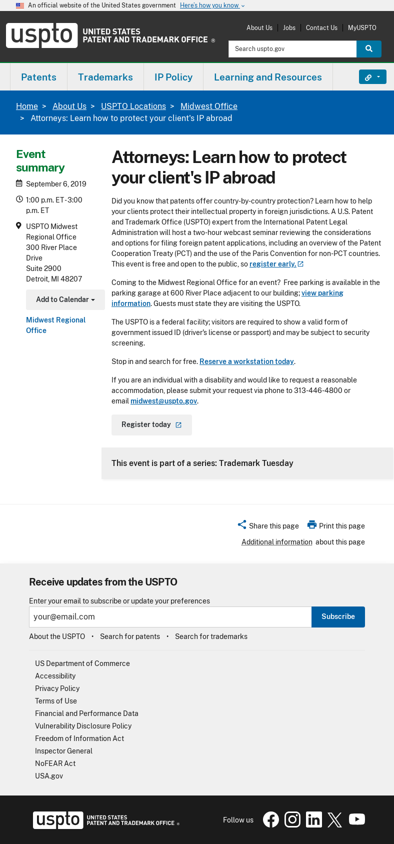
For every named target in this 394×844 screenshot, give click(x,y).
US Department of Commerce (82, 664)
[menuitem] (39, 76)
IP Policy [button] (173, 77)
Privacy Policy (57, 688)
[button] (267, 528)
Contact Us (322, 28)
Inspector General (63, 751)
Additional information (277, 542)
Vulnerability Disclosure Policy (83, 726)
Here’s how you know (213, 5)
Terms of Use (56, 701)
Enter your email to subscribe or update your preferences (119, 601)
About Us (259, 28)
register (277, 264)
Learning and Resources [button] (268, 77)
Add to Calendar (64, 301)
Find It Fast (365, 77)
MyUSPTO (362, 28)
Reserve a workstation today (247, 362)
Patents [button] (38, 77)
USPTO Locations (133, 106)
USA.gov (49, 776)
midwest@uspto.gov (163, 401)
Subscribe (338, 616)
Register (152, 424)
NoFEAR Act (55, 764)
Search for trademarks (211, 636)
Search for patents (130, 636)
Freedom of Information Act (79, 738)
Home (27, 106)
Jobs (289, 28)
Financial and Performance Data (86, 714)
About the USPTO (57, 636)
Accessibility (55, 676)
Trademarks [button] (105, 77)
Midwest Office (209, 106)
